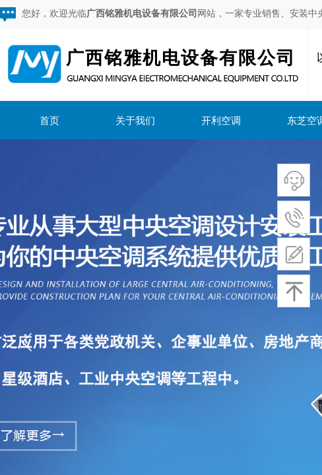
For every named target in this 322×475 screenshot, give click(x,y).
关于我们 (135, 120)
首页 (49, 120)
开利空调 (221, 120)
